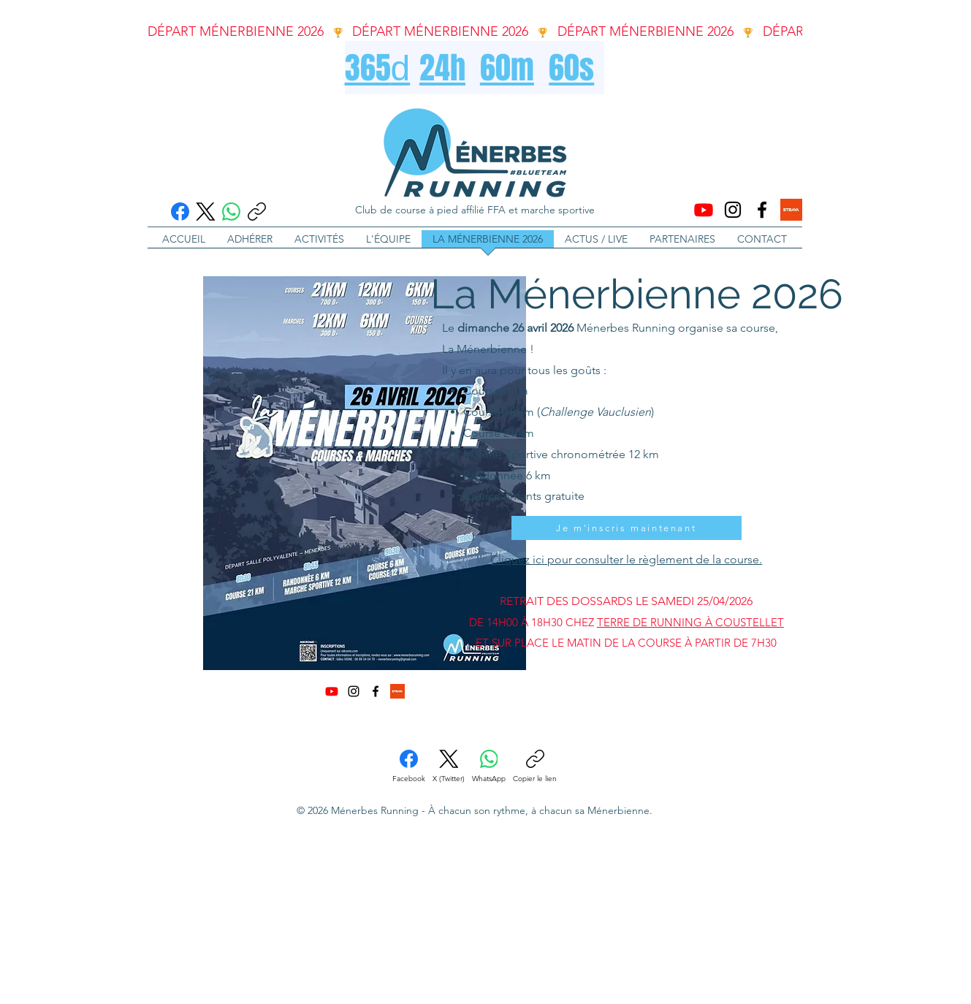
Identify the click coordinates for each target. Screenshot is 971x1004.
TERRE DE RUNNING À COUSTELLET (690, 622)
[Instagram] (733, 210)
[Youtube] (704, 210)
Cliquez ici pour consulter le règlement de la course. (626, 559)
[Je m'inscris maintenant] (626, 528)
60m (507, 68)
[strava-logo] (791, 210)
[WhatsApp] (231, 211)
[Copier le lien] (257, 211)
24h (442, 68)
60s (571, 68)
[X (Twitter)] (206, 211)
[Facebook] (180, 211)
